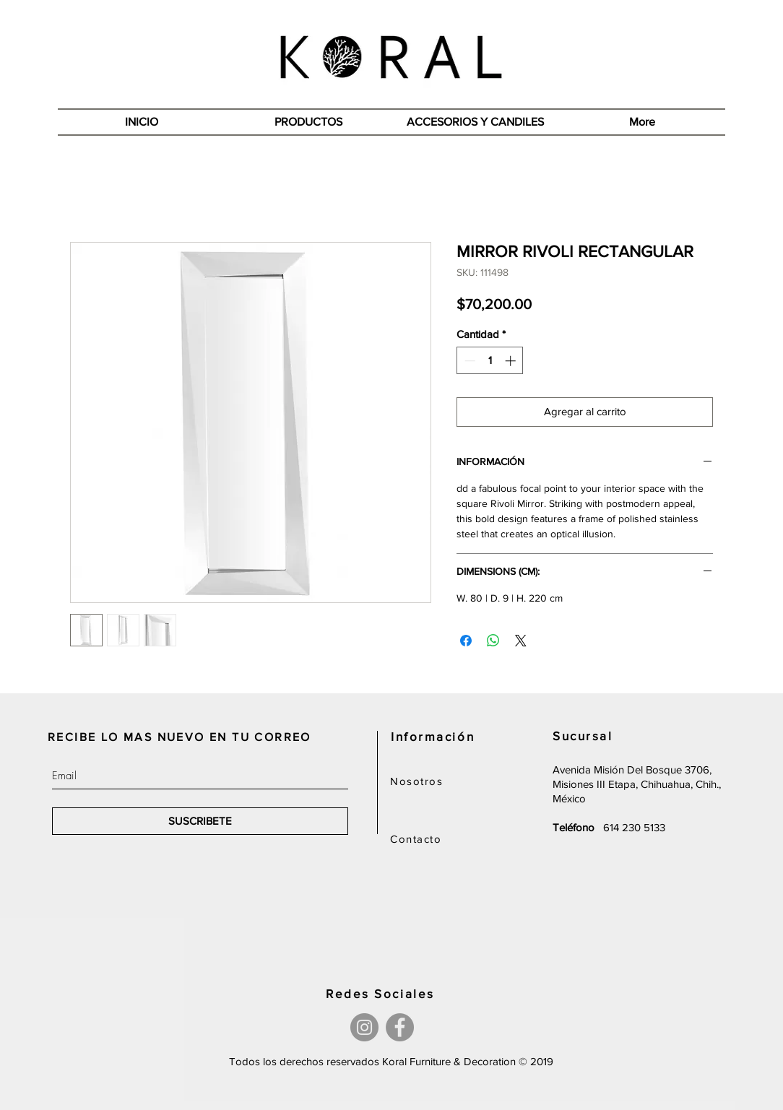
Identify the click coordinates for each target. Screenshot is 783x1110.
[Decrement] (468, 360)
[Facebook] (400, 1027)
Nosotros (416, 781)
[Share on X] (520, 640)
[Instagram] (364, 1027)
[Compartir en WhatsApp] (493, 640)
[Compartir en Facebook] (466, 640)
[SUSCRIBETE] (200, 821)
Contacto (415, 839)
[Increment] (512, 360)
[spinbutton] (490, 360)
